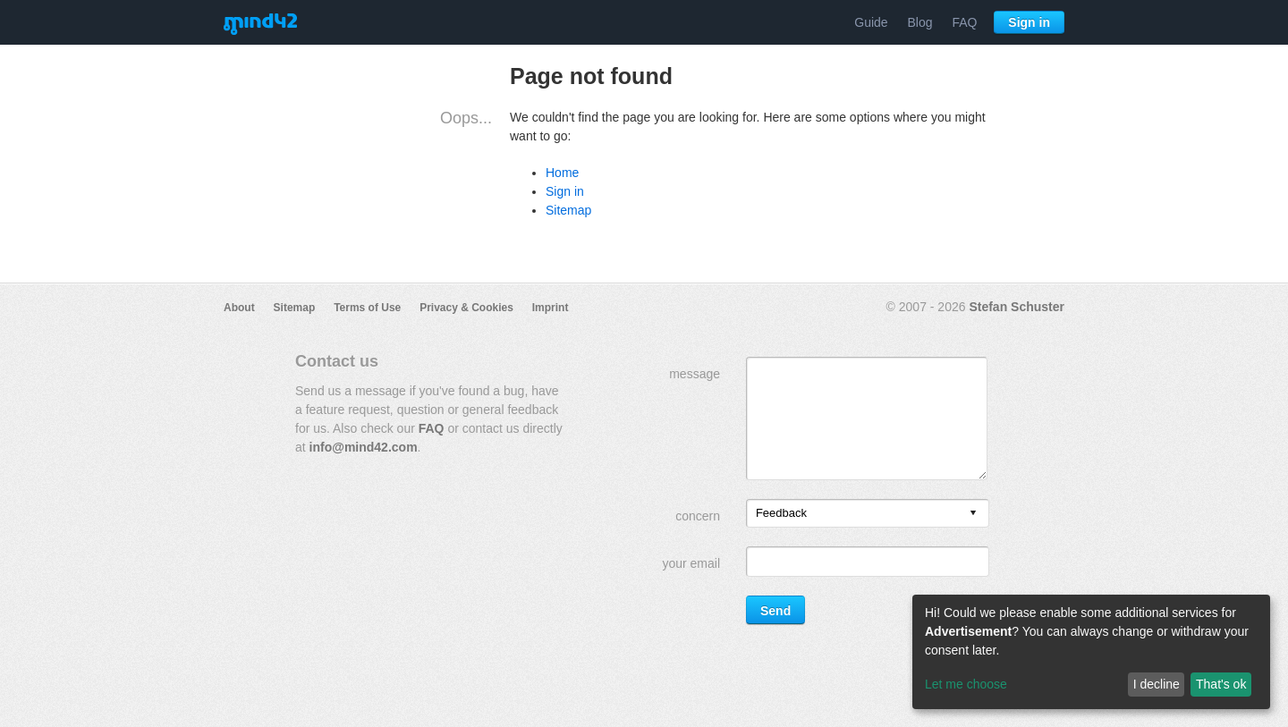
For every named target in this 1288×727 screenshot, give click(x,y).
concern (697, 516)
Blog (920, 22)
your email (691, 563)
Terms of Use (367, 307)
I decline (1156, 684)
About (239, 307)
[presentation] (973, 513)
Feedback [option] (781, 513)
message (694, 374)
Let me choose (966, 684)
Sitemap (568, 210)
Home (562, 172)
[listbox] (867, 513)
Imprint (550, 307)
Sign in (1029, 22)
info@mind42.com (363, 447)
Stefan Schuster (1016, 307)
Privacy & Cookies (466, 307)
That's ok (1221, 684)
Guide (870, 22)
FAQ (964, 22)
